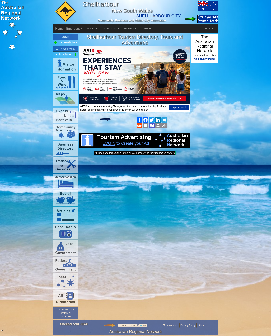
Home (59, 28)
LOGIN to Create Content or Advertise (65, 313)
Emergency (74, 28)
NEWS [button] (208, 28)
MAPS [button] (146, 28)
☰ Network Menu (65, 48)
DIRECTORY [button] (110, 28)
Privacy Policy (187, 325)
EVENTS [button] (130, 28)
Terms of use (170, 325)
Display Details (179, 107)
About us (203, 325)
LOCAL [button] (92, 28)
